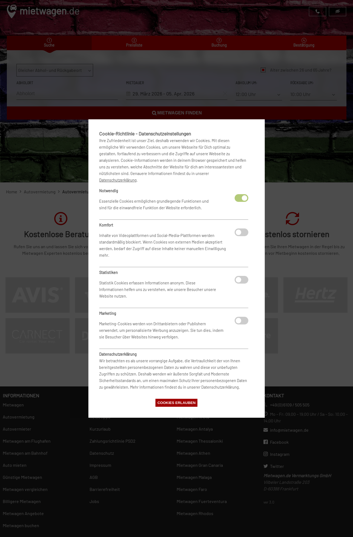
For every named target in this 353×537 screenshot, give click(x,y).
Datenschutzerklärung (118, 180)
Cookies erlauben (176, 403)
